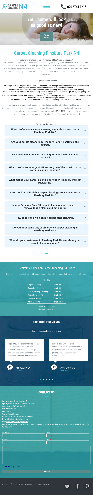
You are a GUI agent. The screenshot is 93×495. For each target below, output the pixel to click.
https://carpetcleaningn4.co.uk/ (17, 422)
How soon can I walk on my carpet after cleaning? (45, 217)
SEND (46, 471)
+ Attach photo (11, 466)
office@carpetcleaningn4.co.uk (17, 419)
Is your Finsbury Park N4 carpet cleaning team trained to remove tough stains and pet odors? (45, 206)
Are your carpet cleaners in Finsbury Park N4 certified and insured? (45, 143)
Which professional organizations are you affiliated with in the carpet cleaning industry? (45, 168)
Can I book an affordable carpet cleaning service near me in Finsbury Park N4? (45, 194)
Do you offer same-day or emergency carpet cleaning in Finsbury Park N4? (45, 229)
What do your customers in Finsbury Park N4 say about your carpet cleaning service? (45, 241)
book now (46, 34)
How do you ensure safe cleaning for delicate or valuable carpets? (45, 156)
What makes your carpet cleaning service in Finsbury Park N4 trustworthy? (45, 181)
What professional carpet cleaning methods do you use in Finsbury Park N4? (45, 130)
